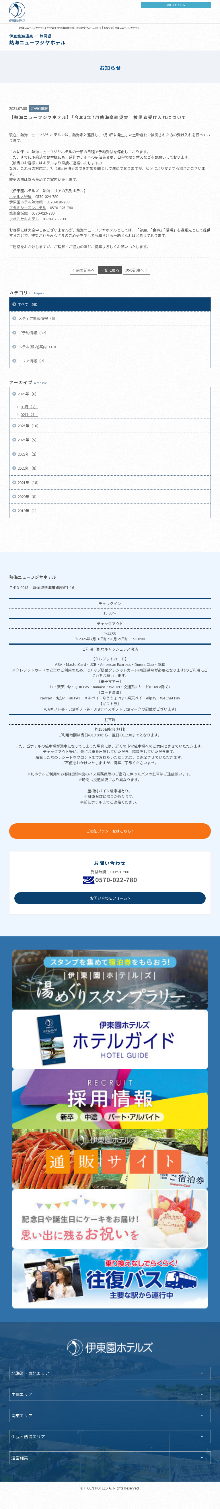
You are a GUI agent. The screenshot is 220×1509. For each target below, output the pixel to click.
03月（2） (29, 406)
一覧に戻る (110, 270)
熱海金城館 (18, 213)
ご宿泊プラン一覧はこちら (108, 831)
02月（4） (29, 414)
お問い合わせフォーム (108, 898)
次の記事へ (135, 270)
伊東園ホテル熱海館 (26, 202)
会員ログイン (174, 5)
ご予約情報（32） (32, 332)
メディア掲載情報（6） (37, 318)
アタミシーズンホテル (27, 207)
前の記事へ (85, 270)
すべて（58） (28, 304)
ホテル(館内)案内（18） (37, 346)
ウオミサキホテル (24, 218)
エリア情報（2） (31, 360)
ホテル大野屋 (20, 196)
